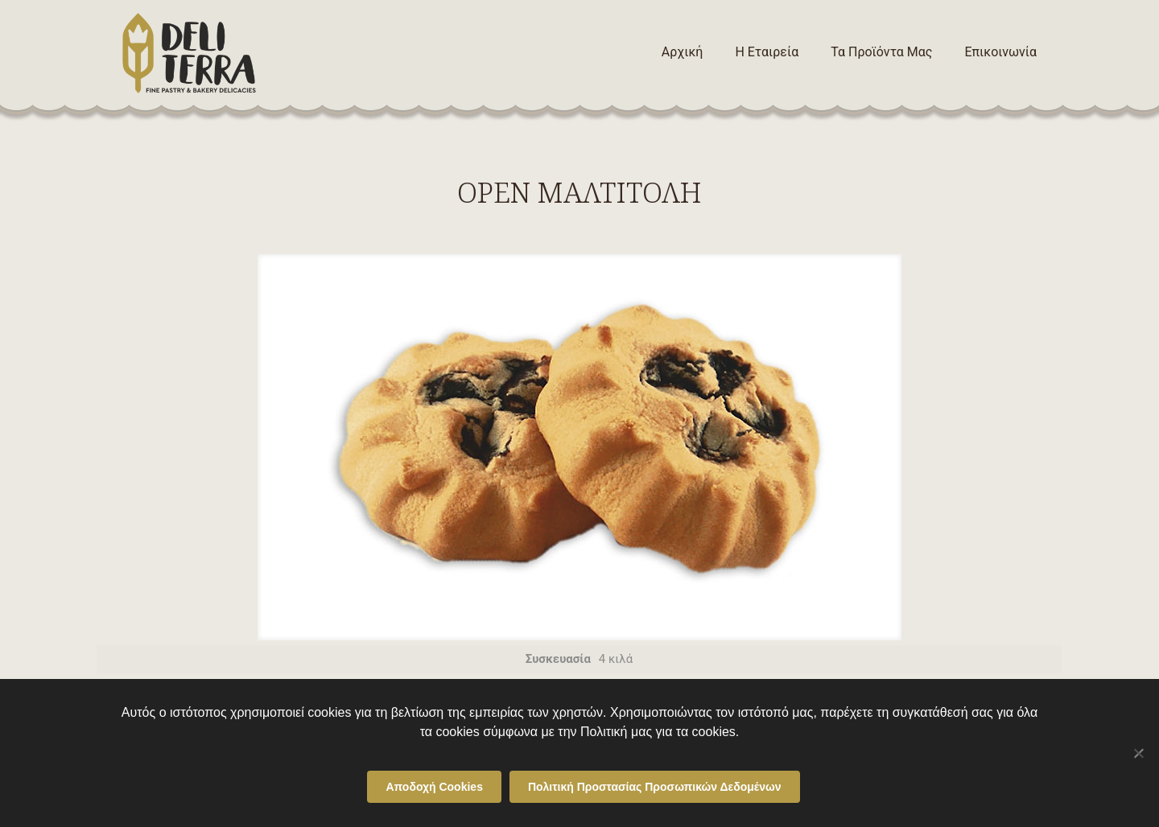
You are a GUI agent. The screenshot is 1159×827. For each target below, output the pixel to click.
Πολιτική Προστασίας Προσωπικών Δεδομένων (655, 786)
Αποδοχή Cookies (434, 786)
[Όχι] (1139, 753)
